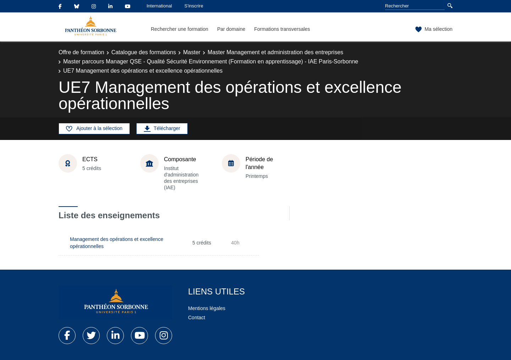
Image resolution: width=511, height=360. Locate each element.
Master (191, 52)
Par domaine (231, 29)
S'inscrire (194, 6)
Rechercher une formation (179, 29)
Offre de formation (81, 52)
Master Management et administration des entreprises (275, 52)
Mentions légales (206, 308)
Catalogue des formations (143, 52)
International (159, 6)
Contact (196, 317)
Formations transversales (282, 29)
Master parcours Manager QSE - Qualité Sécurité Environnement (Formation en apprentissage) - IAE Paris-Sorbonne (210, 61)
